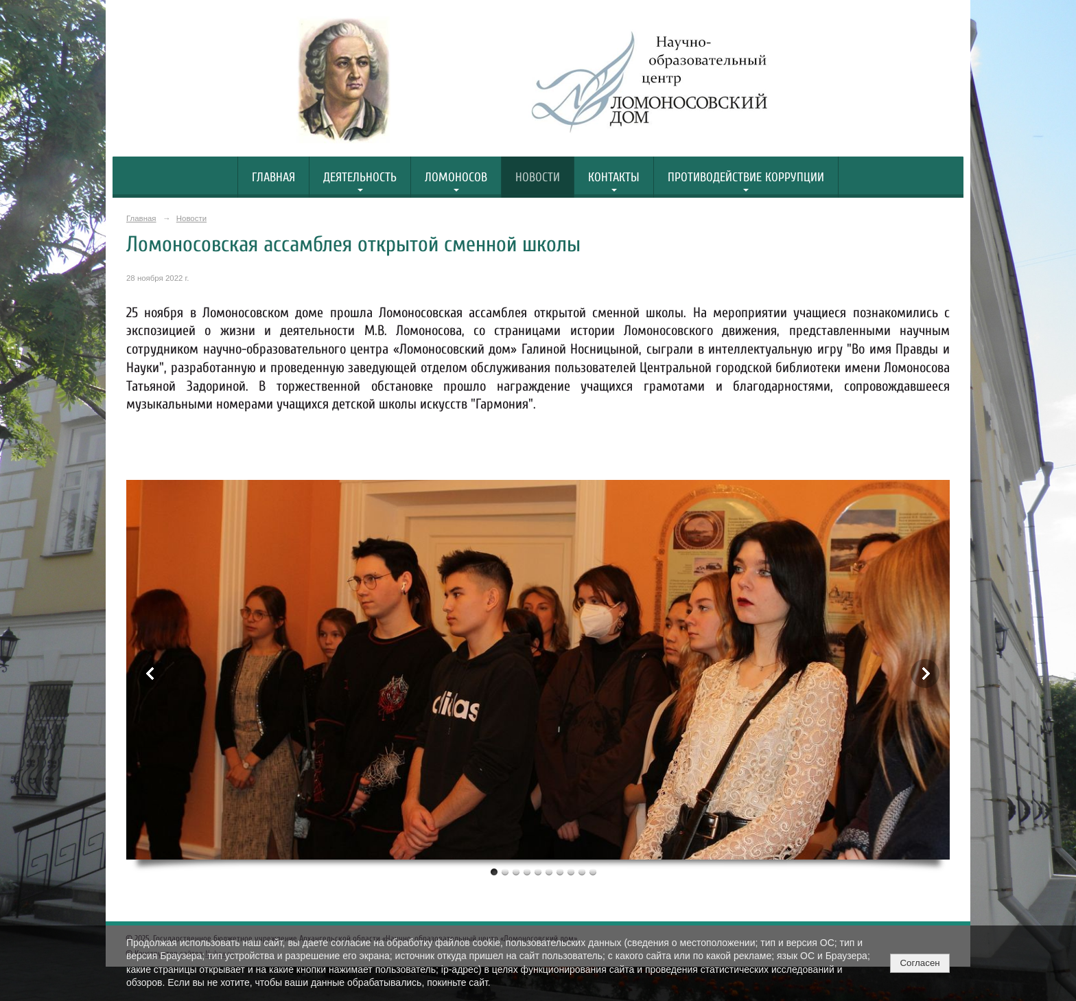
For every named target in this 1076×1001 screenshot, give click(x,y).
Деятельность (360, 177)
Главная (273, 177)
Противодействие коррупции (746, 177)
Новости (537, 177)
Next (925, 673)
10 (592, 871)
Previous (151, 673)
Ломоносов (456, 177)
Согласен (919, 963)
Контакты (614, 177)
